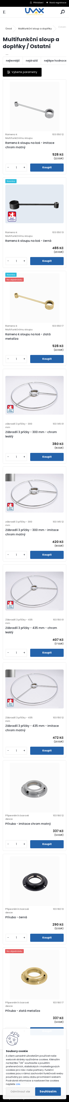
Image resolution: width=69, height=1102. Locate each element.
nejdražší (32, 60)
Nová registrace (57, 2)
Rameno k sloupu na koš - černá (28, 241)
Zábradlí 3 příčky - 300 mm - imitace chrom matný (32, 532)
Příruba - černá (16, 917)
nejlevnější (13, 60)
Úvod (9, 28)
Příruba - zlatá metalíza (22, 1011)
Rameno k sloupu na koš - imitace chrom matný (29, 145)
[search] (63, 12)
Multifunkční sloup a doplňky (35, 28)
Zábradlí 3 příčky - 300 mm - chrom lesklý (31, 434)
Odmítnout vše (20, 1091)
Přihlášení (38, 2)
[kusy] (16, 168)
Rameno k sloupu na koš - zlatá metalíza (28, 336)
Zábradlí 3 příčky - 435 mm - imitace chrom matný (32, 728)
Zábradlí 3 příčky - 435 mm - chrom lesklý (31, 630)
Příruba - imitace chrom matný (28, 824)
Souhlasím (48, 1091)
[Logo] (34, 12)
